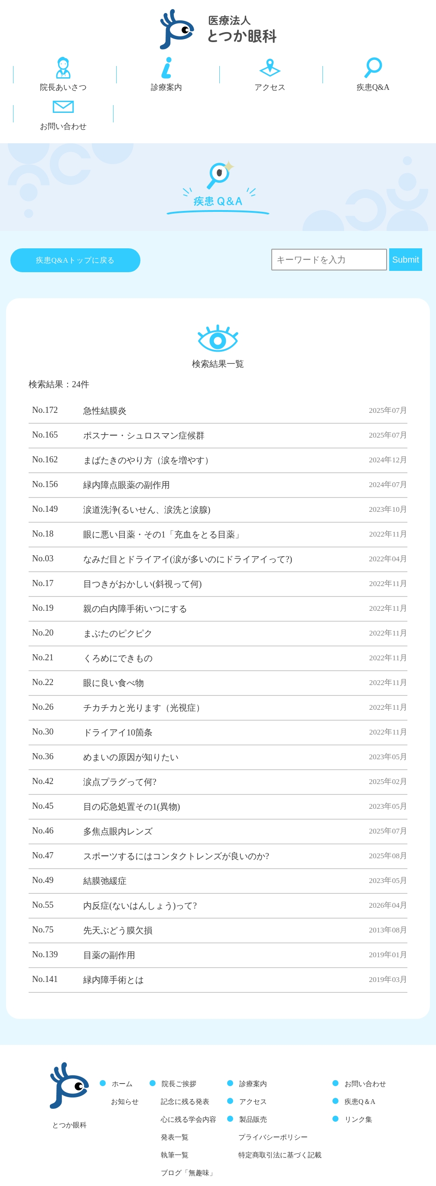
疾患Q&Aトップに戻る (75, 218)
